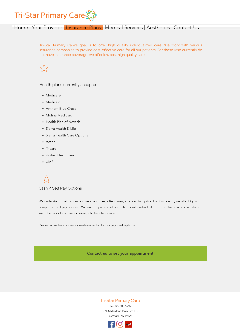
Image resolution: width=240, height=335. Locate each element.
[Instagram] (119, 324)
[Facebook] (111, 324)
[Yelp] (128, 324)
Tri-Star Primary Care (120, 300)
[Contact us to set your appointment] (120, 253)
